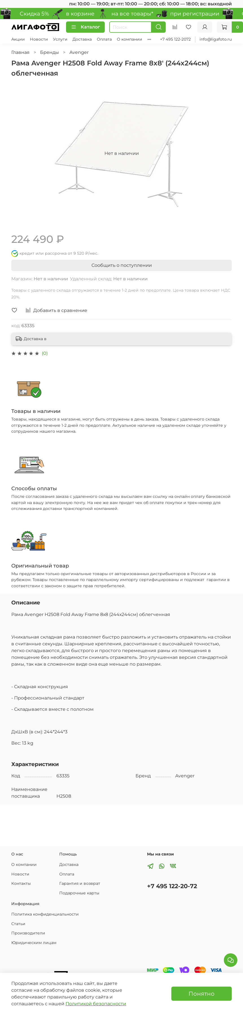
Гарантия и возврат (79, 883)
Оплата (104, 39)
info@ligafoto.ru (216, 39)
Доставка (82, 39)
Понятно (201, 993)
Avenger (79, 52)
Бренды (49, 52)
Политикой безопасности (95, 1003)
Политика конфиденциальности (45, 914)
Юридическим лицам (33, 942)
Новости (39, 39)
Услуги (60, 39)
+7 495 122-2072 (175, 39)
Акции (18, 39)
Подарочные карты (79, 893)
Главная (20, 52)
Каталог (85, 27)
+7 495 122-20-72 (172, 886)
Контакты (21, 883)
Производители (28, 933)
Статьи (18, 923)
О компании (129, 39)
